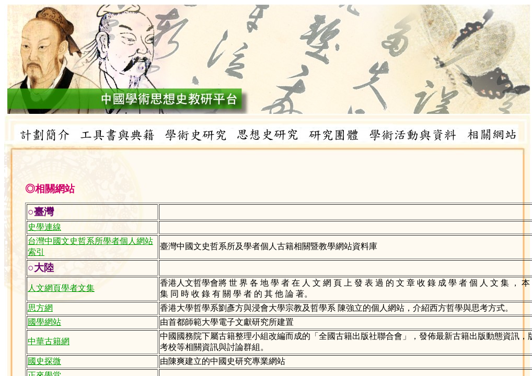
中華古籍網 (49, 341)
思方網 (40, 307)
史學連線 (44, 226)
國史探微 (44, 361)
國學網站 (44, 322)
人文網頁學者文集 (61, 288)
